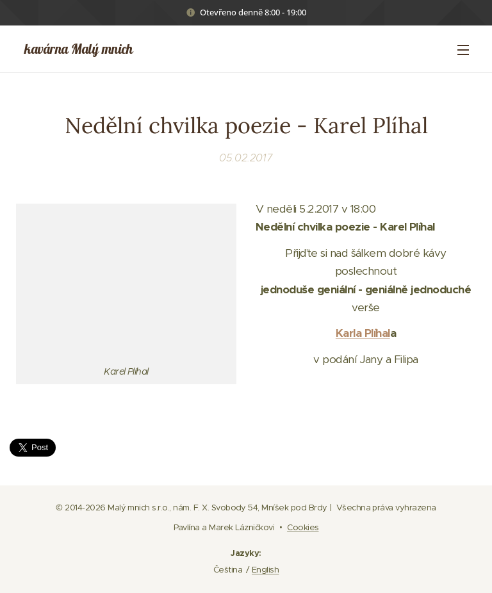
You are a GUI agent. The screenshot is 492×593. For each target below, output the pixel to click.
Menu (463, 50)
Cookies (302, 527)
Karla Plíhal (363, 333)
